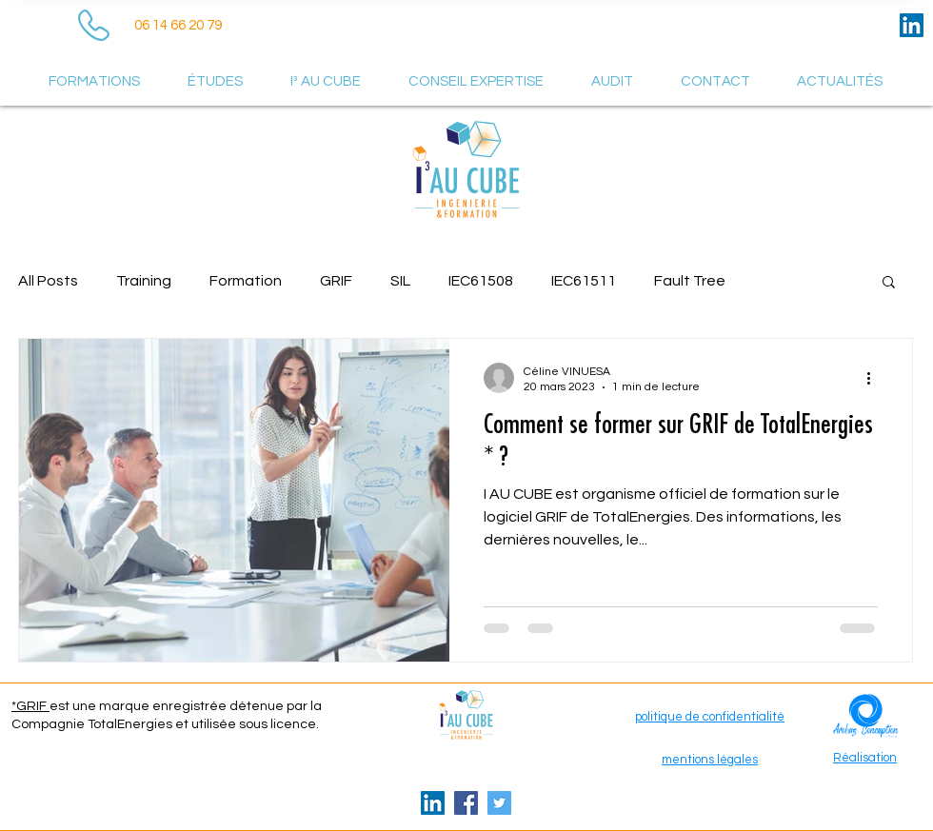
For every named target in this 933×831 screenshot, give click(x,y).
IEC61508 (480, 280)
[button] (889, 283)
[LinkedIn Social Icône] (911, 25)
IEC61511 (583, 280)
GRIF (336, 280)
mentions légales (710, 759)
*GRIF (30, 706)
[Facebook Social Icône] (466, 803)
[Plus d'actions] (875, 377)
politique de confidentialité (709, 716)
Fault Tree (689, 280)
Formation (245, 280)
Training (143, 280)
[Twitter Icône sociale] (499, 803)
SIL (400, 280)
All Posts (48, 280)
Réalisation (865, 757)
